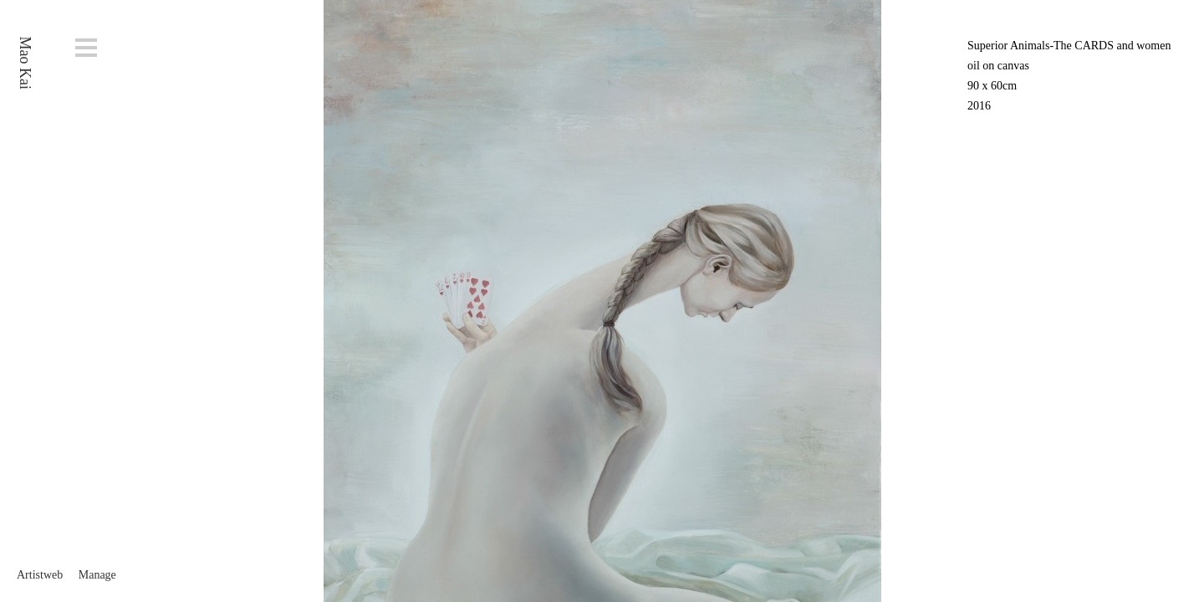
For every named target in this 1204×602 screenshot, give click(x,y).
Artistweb (40, 575)
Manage (97, 575)
